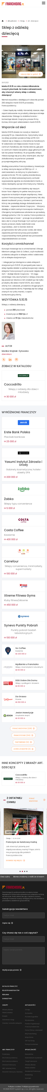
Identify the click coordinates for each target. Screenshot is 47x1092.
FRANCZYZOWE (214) (23, 735)
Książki (4, 1016)
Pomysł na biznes (31, 1044)
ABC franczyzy (8, 1049)
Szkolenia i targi (8, 1020)
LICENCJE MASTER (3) (23, 749)
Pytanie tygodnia (31, 1017)
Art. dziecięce (33, 21)
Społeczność (30, 1049)
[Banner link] (23, 13)
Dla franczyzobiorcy (9, 1058)
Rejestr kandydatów (10, 990)
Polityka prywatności (30, 1086)
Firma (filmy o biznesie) (34, 1030)
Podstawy (6, 1054)
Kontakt (28, 1078)
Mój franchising (30, 1034)
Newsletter (29, 1054)
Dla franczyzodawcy (10, 1061)
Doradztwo (7, 998)
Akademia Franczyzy (33, 1071)
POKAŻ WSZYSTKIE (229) (23, 728)
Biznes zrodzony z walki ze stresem (31, 877)
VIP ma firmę (30, 1041)
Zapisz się (7, 923)
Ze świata (28, 1013)
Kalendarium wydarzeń (33, 1058)
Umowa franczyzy (9, 1065)
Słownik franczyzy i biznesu (12, 1072)
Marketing (29, 1075)
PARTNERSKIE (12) (23, 742)
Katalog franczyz (9, 986)
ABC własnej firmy (9, 1068)
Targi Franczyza (31, 1061)
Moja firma (29, 1037)
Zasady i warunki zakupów (12, 1023)
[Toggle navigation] (43, 3)
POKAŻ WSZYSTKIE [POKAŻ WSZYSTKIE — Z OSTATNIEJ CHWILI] (37, 799)
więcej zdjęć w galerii (31, 74)
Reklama (5, 994)
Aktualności (12, 21)
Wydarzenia (29, 1020)
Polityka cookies (14, 1086)
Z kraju (22, 21)
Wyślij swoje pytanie (11, 970)
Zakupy (5, 1005)
